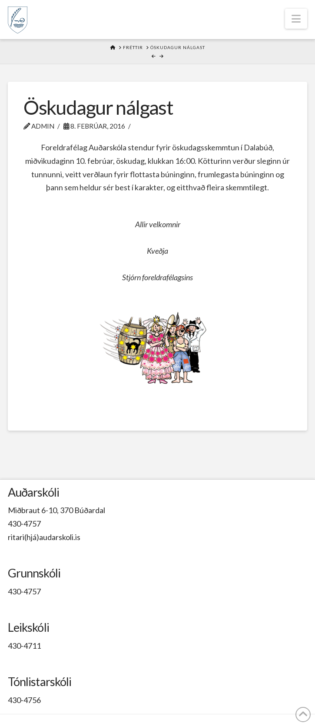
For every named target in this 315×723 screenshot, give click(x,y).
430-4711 (24, 645)
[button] (296, 19)
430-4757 (24, 523)
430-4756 (24, 700)
